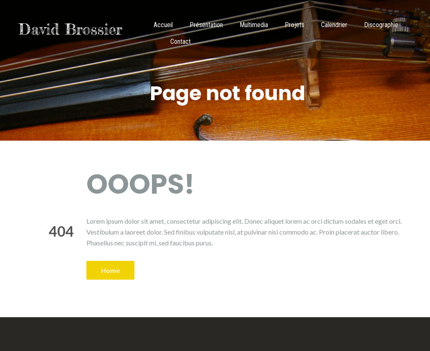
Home (110, 270)
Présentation (206, 25)
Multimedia (254, 25)
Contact (180, 41)
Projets (294, 25)
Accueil (163, 25)
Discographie (381, 25)
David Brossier (70, 29)
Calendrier (334, 25)
